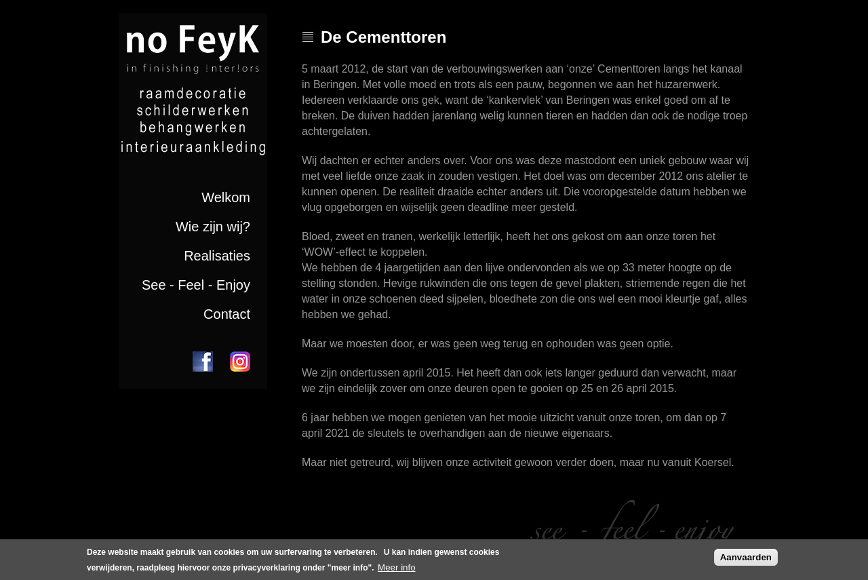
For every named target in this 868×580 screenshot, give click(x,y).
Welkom (225, 197)
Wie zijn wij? (213, 226)
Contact (226, 314)
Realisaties (217, 255)
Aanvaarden (746, 559)
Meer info (397, 569)
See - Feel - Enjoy (196, 284)
